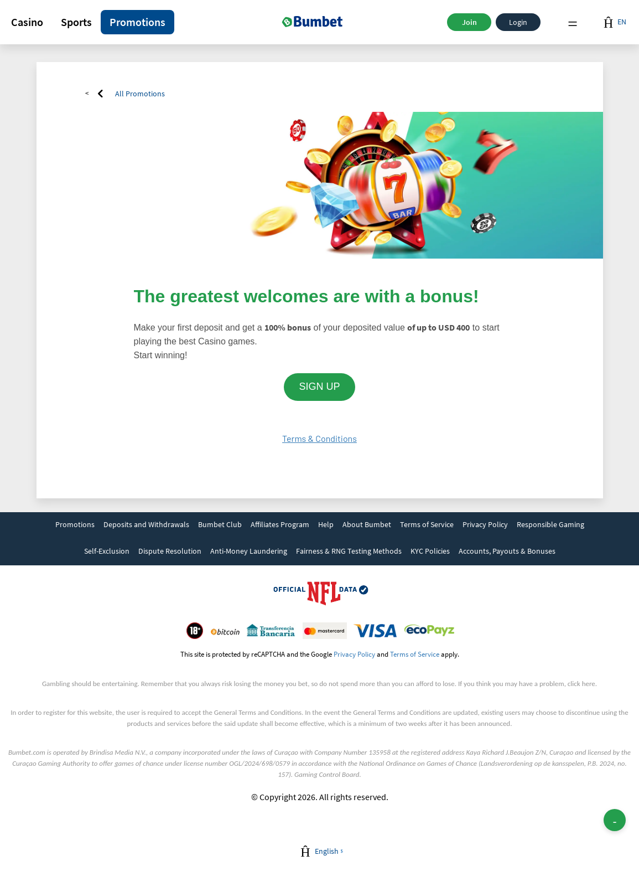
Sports (76, 22)
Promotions (137, 22)
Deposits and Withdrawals (146, 524)
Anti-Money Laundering (248, 551)
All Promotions (140, 94)
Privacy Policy (485, 524)
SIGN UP (319, 386)
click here (581, 683)
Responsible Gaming (550, 524)
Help (326, 524)
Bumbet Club (220, 524)
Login (518, 22)
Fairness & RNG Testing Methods (349, 551)
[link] (75, 525)
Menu (573, 22)
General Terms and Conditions (258, 712)
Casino (27, 22)
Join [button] (469, 22)
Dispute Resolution (169, 551)
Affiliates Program (280, 524)
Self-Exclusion (106, 551)
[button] (27, 22)
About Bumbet (366, 524)
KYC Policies (430, 551)
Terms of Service (427, 524)
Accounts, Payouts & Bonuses (507, 551)
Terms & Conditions (319, 438)
